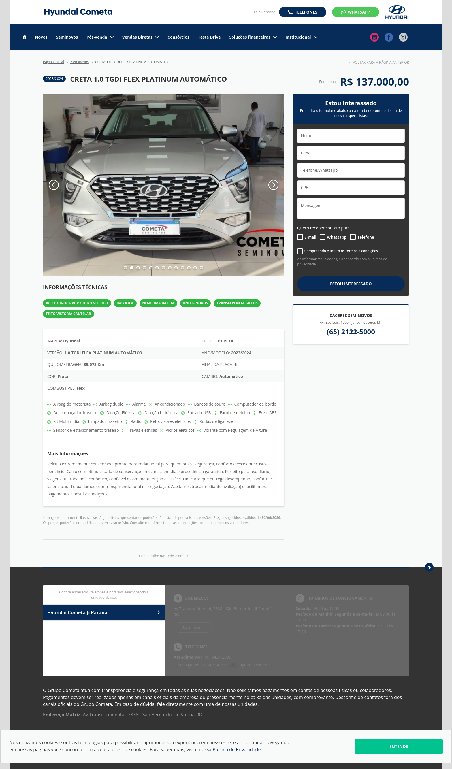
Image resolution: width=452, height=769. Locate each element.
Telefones (306, 12)
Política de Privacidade (236, 749)
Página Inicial (53, 61)
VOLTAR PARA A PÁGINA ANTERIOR (381, 62)
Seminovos (79, 61)
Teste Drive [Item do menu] (209, 37)
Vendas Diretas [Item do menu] (140, 37)
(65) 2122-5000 (351, 331)
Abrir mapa (191, 627)
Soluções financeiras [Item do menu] (253, 37)
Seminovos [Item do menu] (67, 37)
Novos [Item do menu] (41, 37)
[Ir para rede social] (374, 37)
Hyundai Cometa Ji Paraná (104, 612)
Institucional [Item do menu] (301, 37)
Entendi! (398, 746)
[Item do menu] (24, 37)
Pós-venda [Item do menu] (100, 37)
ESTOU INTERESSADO (351, 284)
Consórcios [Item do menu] (178, 37)
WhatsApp (359, 12)
